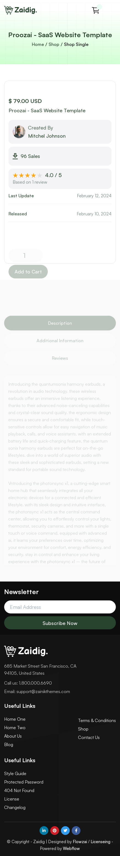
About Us (13, 736)
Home (38, 44)
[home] (20, 10)
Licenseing (100, 841)
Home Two (15, 727)
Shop (54, 44)
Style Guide (15, 773)
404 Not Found (19, 790)
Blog (8, 744)
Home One (15, 719)
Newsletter (21, 592)
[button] (95, 10)
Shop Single (76, 44)
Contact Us (89, 737)
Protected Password (23, 782)
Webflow (71, 848)
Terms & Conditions (97, 720)
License (11, 799)
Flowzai (80, 841)
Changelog (15, 807)
